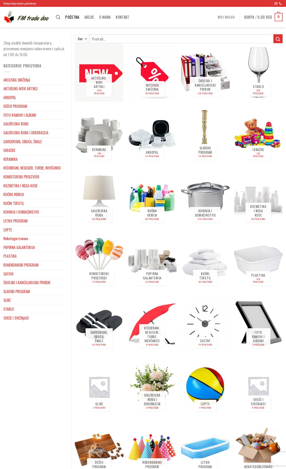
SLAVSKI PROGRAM (16, 291)
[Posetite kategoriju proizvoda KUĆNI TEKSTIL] (205, 261)
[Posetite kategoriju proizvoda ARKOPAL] (152, 135)
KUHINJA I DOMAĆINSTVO (21, 212)
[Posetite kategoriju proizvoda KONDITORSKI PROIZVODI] (99, 261)
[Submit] (278, 38)
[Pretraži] (58, 17)
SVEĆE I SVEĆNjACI (16, 318)
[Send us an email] (276, 3)
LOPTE (7, 230)
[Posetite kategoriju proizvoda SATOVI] (205, 324)
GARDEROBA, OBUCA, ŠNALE (22, 141)
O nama (105, 17)
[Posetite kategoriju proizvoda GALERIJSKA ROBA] (99, 198)
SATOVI (8, 274)
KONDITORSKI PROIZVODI (21, 177)
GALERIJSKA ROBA (16, 124)
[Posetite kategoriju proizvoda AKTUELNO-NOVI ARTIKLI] (99, 72)
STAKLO (8, 309)
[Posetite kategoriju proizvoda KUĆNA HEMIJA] (152, 198)
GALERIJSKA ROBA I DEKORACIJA (25, 132)
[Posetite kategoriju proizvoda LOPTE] (205, 387)
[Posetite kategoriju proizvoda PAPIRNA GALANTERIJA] (152, 261)
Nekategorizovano (15, 238)
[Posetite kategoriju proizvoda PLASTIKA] (258, 261)
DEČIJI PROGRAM (15, 106)
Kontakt (122, 17)
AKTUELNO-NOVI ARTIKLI (20, 88)
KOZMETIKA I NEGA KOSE (20, 185)
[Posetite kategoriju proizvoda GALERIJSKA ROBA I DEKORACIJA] (152, 387)
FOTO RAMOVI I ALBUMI (19, 115)
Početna (72, 17)
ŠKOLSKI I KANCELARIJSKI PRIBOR (26, 282)
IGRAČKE (9, 150)
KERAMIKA (10, 159)
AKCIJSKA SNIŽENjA (16, 80)
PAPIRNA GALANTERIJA (19, 247)
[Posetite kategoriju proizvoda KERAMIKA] (99, 135)
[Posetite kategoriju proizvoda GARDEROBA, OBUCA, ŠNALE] (99, 324)
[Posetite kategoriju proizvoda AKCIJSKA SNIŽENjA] (152, 72)
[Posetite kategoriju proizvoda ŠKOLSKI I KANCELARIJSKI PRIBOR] (205, 72)
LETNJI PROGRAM (15, 221)
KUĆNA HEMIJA (13, 194)
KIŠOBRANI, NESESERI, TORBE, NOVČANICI (32, 168)
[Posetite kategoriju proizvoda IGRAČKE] (258, 135)
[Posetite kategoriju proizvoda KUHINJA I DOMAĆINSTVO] (205, 198)
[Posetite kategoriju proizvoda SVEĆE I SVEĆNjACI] (258, 387)
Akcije (89, 17)
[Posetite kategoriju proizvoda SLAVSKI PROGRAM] (205, 135)
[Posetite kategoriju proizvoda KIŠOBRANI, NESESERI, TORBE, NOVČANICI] (152, 324)
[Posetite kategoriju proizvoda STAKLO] (258, 72)
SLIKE (7, 300)
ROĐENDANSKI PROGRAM (21, 265)
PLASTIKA (10, 256)
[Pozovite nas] (280, 3)
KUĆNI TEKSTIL (13, 203)
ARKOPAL (9, 97)
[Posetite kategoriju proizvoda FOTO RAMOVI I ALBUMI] (258, 324)
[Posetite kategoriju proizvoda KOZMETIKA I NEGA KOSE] (258, 198)
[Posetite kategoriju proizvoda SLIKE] (99, 387)
